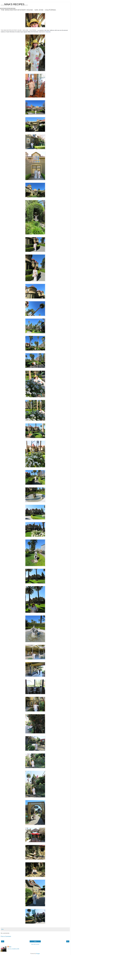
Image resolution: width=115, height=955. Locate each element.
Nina (10, 946)
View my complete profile (13, 948)
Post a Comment (6, 936)
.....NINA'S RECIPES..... (14, 4)
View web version (35, 944)
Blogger (38, 953)
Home (35, 941)
